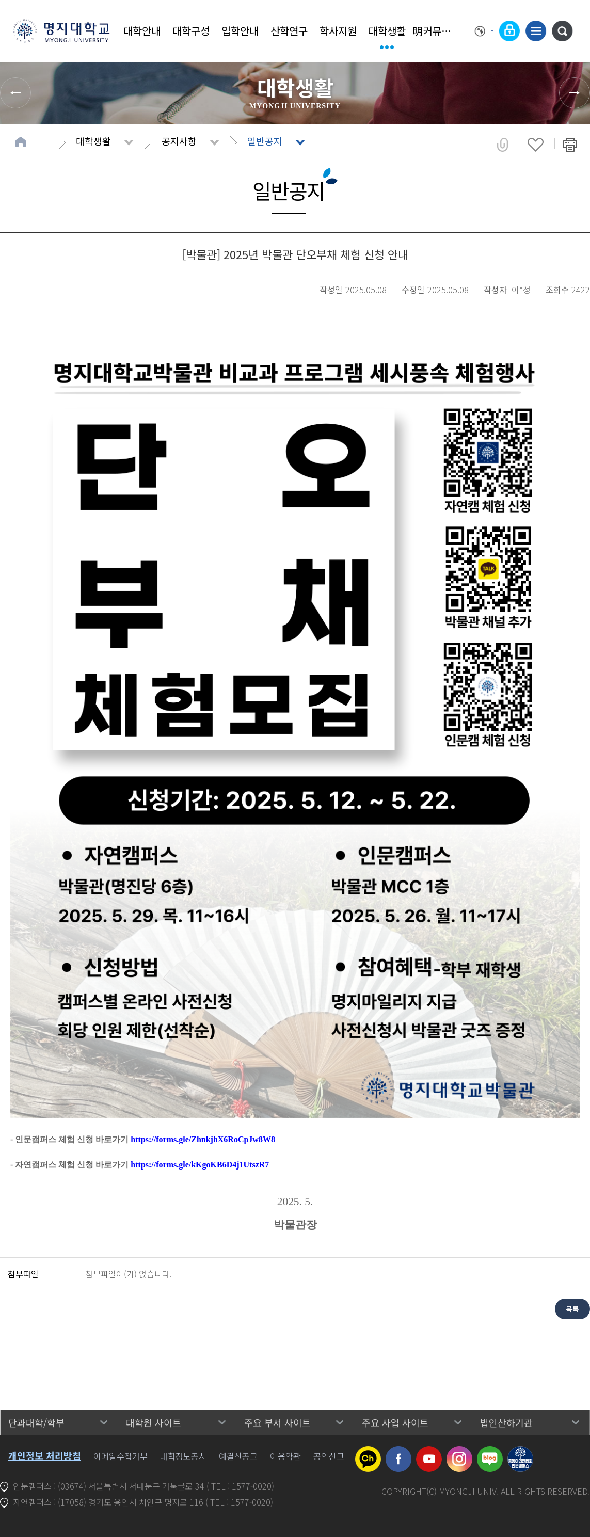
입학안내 (240, 30)
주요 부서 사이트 (277, 1422)
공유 (502, 144)
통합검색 (562, 31)
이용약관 (285, 1456)
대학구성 (191, 30)
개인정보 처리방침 (44, 1455)
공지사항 (179, 141)
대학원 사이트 (153, 1422)
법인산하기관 (506, 1422)
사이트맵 (535, 31)
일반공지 (265, 141)
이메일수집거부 (120, 1456)
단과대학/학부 (36, 1422)
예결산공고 (238, 1456)
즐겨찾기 (536, 144)
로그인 (509, 31)
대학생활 (387, 30)
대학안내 (142, 30)
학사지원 (338, 30)
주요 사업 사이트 (395, 1422)
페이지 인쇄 (570, 144)
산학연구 (289, 30)
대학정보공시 (183, 1456)
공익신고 (328, 1456)
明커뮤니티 (435, 30)
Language (484, 31)
